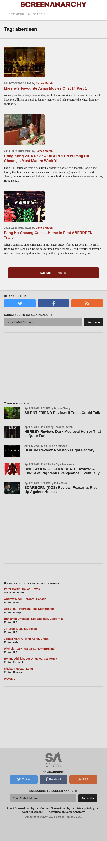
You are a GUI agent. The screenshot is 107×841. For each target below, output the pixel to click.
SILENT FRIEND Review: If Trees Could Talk (62, 413)
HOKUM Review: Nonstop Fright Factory (59, 450)
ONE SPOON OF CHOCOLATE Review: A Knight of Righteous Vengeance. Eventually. (62, 471)
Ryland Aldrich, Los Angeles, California (30, 658)
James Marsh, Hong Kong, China (26, 638)
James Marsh (44, 83)
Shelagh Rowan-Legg (18, 668)
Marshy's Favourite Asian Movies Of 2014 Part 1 (45, 88)
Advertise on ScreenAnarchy (67, 811)
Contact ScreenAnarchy (55, 808)
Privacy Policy (85, 808)
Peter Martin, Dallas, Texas (22, 589)
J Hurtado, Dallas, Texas (20, 628)
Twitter (23, 779)
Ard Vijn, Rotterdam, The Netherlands (29, 608)
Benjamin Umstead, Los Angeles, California (33, 618)
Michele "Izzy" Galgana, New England (29, 648)
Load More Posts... (53, 273)
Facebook (53, 779)
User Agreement (32, 811)
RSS (83, 779)
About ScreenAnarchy (20, 808)
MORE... (9, 678)
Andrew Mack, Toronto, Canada (25, 599)
